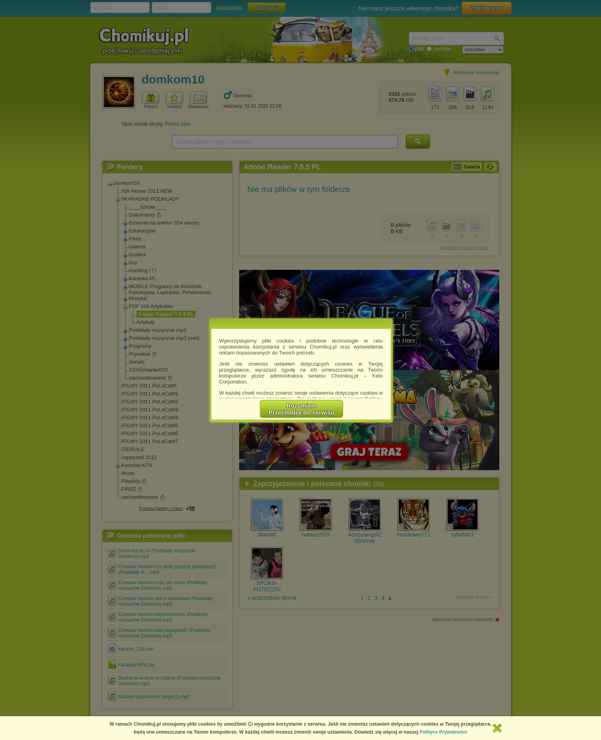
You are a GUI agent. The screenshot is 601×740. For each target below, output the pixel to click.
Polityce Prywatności (443, 732)
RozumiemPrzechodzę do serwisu (301, 409)
